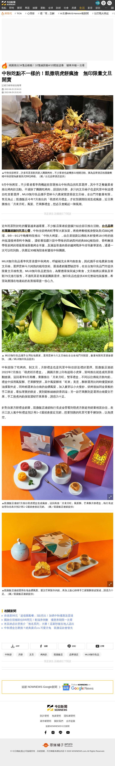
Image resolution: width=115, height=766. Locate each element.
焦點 (3, 8)
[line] (60, 732)
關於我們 (58, 721)
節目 (98, 8)
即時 (11, 8)
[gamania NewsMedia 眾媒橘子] (57, 745)
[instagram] (53, 732)
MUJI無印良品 (92, 654)
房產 (74, 8)
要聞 (19, 8)
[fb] (46, 732)
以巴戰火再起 (101, 13)
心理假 (30, 13)
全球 (50, 8)
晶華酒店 (73, 654)
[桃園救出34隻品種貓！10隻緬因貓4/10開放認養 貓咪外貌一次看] (48, 65)
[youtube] (68, 732)
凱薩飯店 (58, 654)
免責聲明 (56, 716)
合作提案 (70, 721)
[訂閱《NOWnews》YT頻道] (100, 646)
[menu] (112, 7)
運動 (42, 8)
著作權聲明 (45, 721)
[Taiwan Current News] (97, 3)
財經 (58, 8)
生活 (82, 7)
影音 (90, 8)
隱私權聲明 (69, 716)
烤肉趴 (43, 654)
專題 (27, 8)
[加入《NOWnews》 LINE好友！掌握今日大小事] (71, 646)
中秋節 (8, 654)
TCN (19, 13)
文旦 (31, 654)
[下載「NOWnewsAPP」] (15, 646)
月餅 (20, 654)
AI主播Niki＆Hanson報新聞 (74, 13)
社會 (66, 8)
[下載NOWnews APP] (103, 3)
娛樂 (35, 8)
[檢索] (109, 3)
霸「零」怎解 (47, 13)
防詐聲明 (44, 716)
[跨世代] (6, 13)
